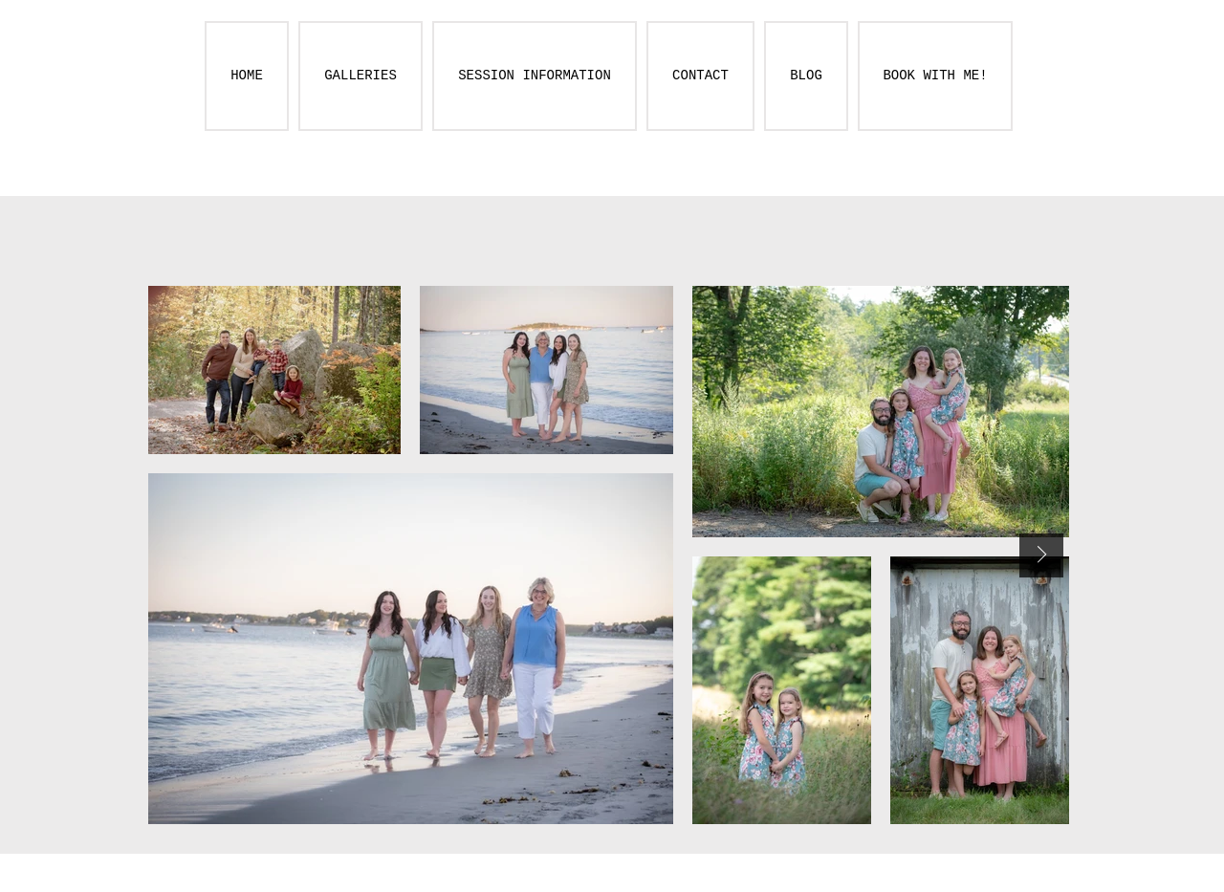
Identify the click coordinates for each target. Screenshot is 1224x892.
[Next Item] (1041, 555)
